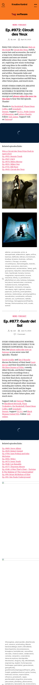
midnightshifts (23, 285)
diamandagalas (22, 264)
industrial (8, 278)
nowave (28, 289)
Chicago (15, 261)
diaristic (32, 264)
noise (14, 592)
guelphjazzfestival (17, 571)
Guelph (7, 571)
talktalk (28, 299)
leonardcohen (18, 282)
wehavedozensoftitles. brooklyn (16, 624)
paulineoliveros (10, 594)
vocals (30, 303)
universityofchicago (12, 620)
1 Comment (21, 334)
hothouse (8, 573)
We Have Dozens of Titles (13, 367)
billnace (22, 257)
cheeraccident (17, 552)
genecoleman (28, 564)
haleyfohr (17, 271)
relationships (17, 294)
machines (28, 282)
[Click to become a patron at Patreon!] (19, 667)
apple (28, 254)
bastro (20, 545)
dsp (23, 559)
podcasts (32, 594)
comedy (8, 555)
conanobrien (25, 555)
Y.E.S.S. (20, 112)
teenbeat (8, 613)
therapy (8, 303)
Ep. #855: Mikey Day (11, 164)
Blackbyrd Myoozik (12, 404)
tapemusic (32, 610)
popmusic (8, 292)
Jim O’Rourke (24, 360)
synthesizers (19, 299)
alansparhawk (10, 254)
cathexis (29, 259)
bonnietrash (30, 257)
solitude (8, 299)
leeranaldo (18, 582)
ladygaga (30, 280)
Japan (24, 576)
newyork (8, 592)
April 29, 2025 (26, 40)
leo (24, 582)
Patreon (8, 119)
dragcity (18, 559)
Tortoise (17, 615)
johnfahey (18, 580)
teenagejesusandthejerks (23, 301)
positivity (16, 292)
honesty (21, 273)
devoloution (9, 559)
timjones (28, 613)
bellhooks (15, 257)
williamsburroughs (22, 627)
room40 (8, 603)
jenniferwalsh (10, 578)
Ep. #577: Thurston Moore (13, 467)
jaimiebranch (25, 278)
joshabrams (9, 582)
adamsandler (20, 541)
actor (23, 252)
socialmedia (19, 296)
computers (16, 555)
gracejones (9, 271)
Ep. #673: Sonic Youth (11, 461)
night (16, 289)
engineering (9, 562)
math (19, 585)
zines (32, 627)
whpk (31, 624)
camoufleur (28, 550)
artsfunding (20, 543)
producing (14, 596)
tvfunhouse (29, 617)
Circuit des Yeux (21, 50)
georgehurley (10, 566)
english (17, 562)
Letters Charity (24, 114)
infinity (15, 278)
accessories (15, 252)
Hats (6, 273)
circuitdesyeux (10, 264)
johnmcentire (27, 580)
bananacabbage (11, 545)
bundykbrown (19, 550)
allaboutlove (20, 254)
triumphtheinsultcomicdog (15, 617)
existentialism (22, 268)
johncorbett (9, 580)
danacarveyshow (11, 557)
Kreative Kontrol (19, 4)
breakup (8, 259)
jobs (18, 280)
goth (34, 268)
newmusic (31, 589)
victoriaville (9, 622)
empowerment (10, 268)
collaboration (29, 552)
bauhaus (8, 257)
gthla (33, 568)
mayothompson (27, 585)
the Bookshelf (17, 106)
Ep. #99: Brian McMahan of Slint (16, 474)
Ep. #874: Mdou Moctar (12, 162)
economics (15, 266)
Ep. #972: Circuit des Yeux (20, 32)
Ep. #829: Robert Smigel (12, 451)
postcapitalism (25, 292)
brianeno (15, 259)
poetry (7, 596)
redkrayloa (24, 599)
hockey (33, 571)
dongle (7, 266)
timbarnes (16, 613)
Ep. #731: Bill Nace (10, 167)
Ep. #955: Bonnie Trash (12, 156)
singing (28, 603)
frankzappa (9, 564)
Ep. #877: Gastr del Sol (20, 323)
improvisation (20, 275)
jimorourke (28, 578)
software (28, 296)
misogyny (26, 287)
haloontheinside (27, 271)
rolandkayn (30, 601)
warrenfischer (19, 622)
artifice (33, 254)
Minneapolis (9, 287)
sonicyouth (16, 606)
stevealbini (18, 610)
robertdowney (10, 601)
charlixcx (8, 261)
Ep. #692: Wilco (9, 459)
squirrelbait (26, 608)
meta (7, 587)
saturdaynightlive (29, 294)
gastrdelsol (18, 564)
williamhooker (10, 627)
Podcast (22, 25)
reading (16, 599)
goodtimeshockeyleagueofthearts (17, 568)
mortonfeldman (11, 589)
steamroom (9, 610)
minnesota (18, 287)
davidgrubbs (23, 557)
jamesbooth (17, 576)
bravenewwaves (23, 548)
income (28, 275)
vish (14, 40)
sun (13, 299)
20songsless (9, 541)
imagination (9, 275)
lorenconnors (31, 582)
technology (9, 301)
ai (26, 252)
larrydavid (9, 282)
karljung (23, 280)
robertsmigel (20, 601)
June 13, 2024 (26, 331)
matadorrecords (11, 285)
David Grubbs (8, 360)
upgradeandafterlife (28, 620)
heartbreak (13, 273)
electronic (23, 266)
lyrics (14, 585)
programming (24, 596)
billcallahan (27, 545)
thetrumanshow (17, 303)
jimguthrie (19, 578)
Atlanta (28, 543)
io (19, 278)
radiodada (9, 599)
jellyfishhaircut (10, 280)
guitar (27, 571)
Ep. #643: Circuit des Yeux (13, 169)
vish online (13, 117)
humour (27, 273)
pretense (8, 294)
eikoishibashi (30, 559)
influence (8, 576)
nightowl (21, 289)
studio (25, 610)
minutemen (14, 587)
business (22, 259)
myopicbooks (22, 589)
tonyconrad (9, 615)
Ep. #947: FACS (8, 159)
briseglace (9, 550)
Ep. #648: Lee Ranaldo (11, 464)
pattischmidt (21, 592)
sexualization (10, 296)
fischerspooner (26, 562)
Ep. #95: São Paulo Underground (16, 477)
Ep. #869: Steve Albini (11, 448)
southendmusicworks (13, 608)
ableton (8, 252)
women (7, 306)
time (22, 613)
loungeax (8, 585)
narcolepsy (9, 289)
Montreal (22, 587)
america (12, 543)
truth (25, 303)
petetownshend (22, 594)
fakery (30, 268)
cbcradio (8, 552)
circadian (22, 261)
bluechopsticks (10, 548)
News (15, 25)
